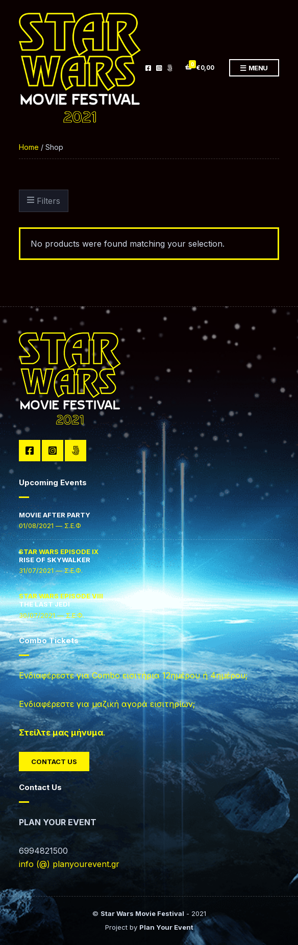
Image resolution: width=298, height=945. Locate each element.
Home (29, 147)
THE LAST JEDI (61, 600)
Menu (254, 68)
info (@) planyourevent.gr (69, 864)
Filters (43, 201)
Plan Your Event (166, 927)
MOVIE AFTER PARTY (54, 515)
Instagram (159, 68)
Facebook (148, 68)
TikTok (169, 68)
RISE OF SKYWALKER (58, 555)
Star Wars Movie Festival (142, 913)
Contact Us (54, 761)
